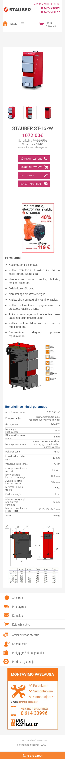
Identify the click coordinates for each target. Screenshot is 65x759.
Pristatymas (19, 607)
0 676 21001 (35, 755)
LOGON (44, 744)
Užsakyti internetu (31, 167)
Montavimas (27, 175)
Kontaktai (18, 615)
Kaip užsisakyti (21, 624)
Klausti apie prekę (30, 184)
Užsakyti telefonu (31, 158)
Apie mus (18, 598)
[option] (14, 111)
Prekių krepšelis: (51, 24)
